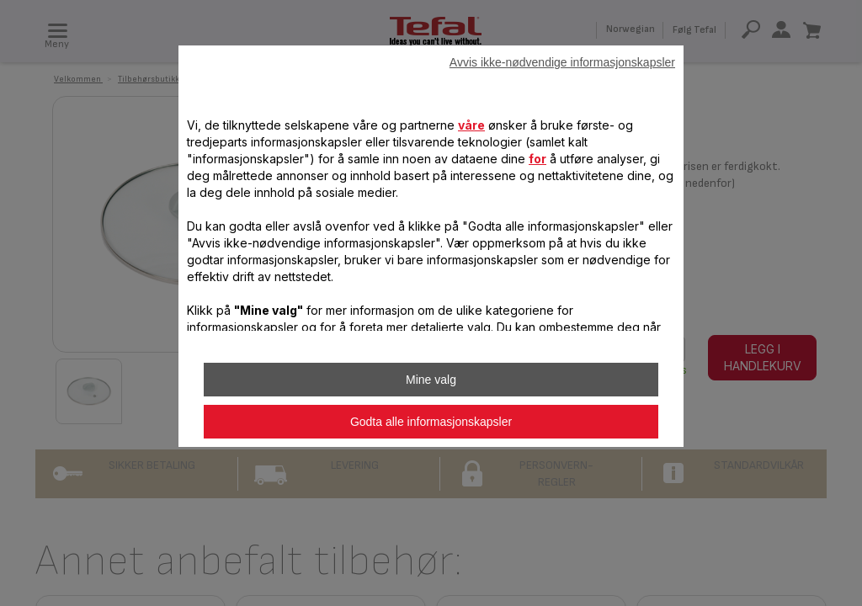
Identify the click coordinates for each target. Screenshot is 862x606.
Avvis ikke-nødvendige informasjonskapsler (562, 62)
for (537, 159)
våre (471, 125)
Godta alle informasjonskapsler (431, 421)
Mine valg (431, 379)
